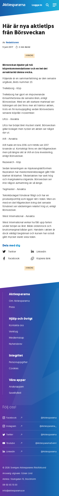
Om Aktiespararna (22, 300)
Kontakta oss (19, 325)
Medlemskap (19, 337)
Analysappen (19, 386)
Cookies (17, 368)
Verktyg (16, 331)
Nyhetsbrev (18, 343)
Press (15, 307)
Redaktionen (12, 42)
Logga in (37, 5)
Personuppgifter (21, 362)
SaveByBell (18, 392)
